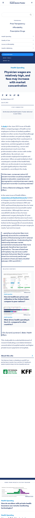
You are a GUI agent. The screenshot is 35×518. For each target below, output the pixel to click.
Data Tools (7, 58)
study (5, 126)
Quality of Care (5, 40)
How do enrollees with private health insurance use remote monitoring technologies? (16, 505)
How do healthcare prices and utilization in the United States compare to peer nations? (16, 299)
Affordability (17, 27)
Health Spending (6, 36)
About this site (17, 356)
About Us (6, 60)
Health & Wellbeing (6, 48)
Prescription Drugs (17, 31)
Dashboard (8, 54)
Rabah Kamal (7, 99)
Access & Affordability (7, 44)
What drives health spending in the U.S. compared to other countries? (16, 322)
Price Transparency (17, 23)
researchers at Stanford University (14, 198)
